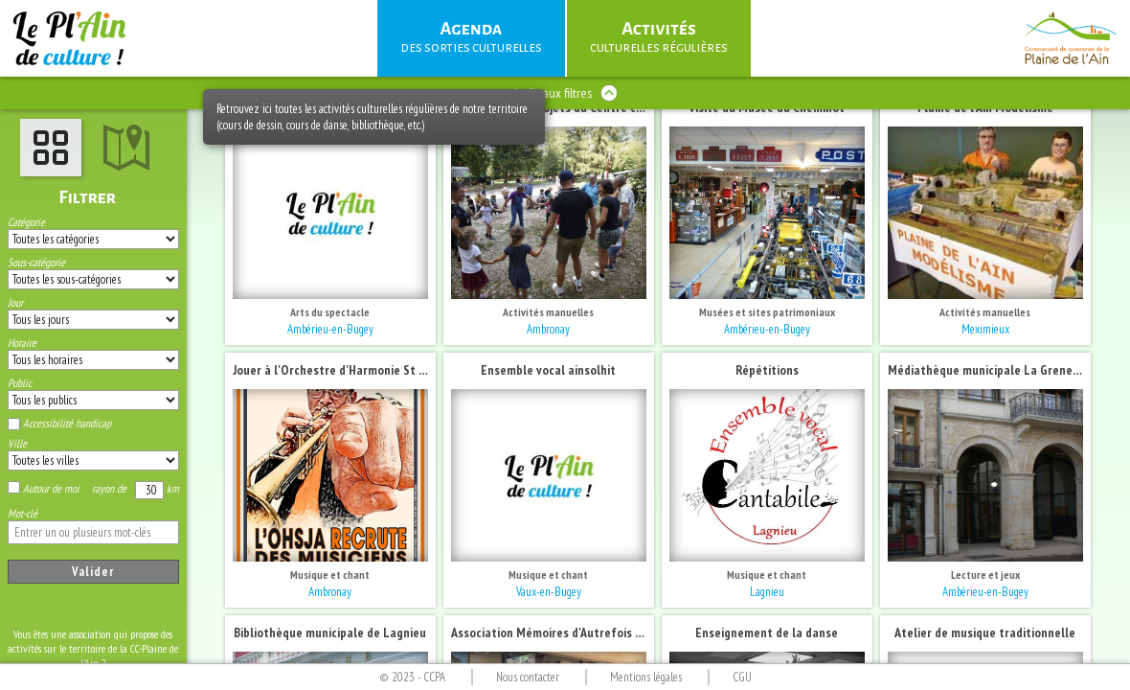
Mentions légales (646, 677)
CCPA (434, 677)
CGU (742, 677)
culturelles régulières (659, 36)
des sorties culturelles (471, 36)
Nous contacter (527, 677)
